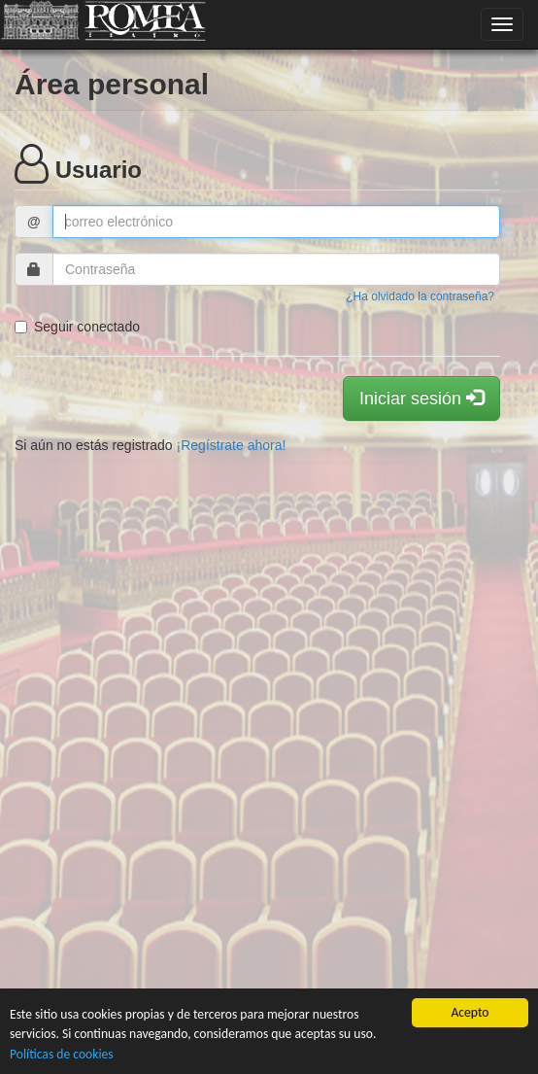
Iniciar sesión (421, 398)
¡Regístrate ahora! (231, 445)
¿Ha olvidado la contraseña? (420, 296)
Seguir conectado (77, 326)
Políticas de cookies (62, 1054)
